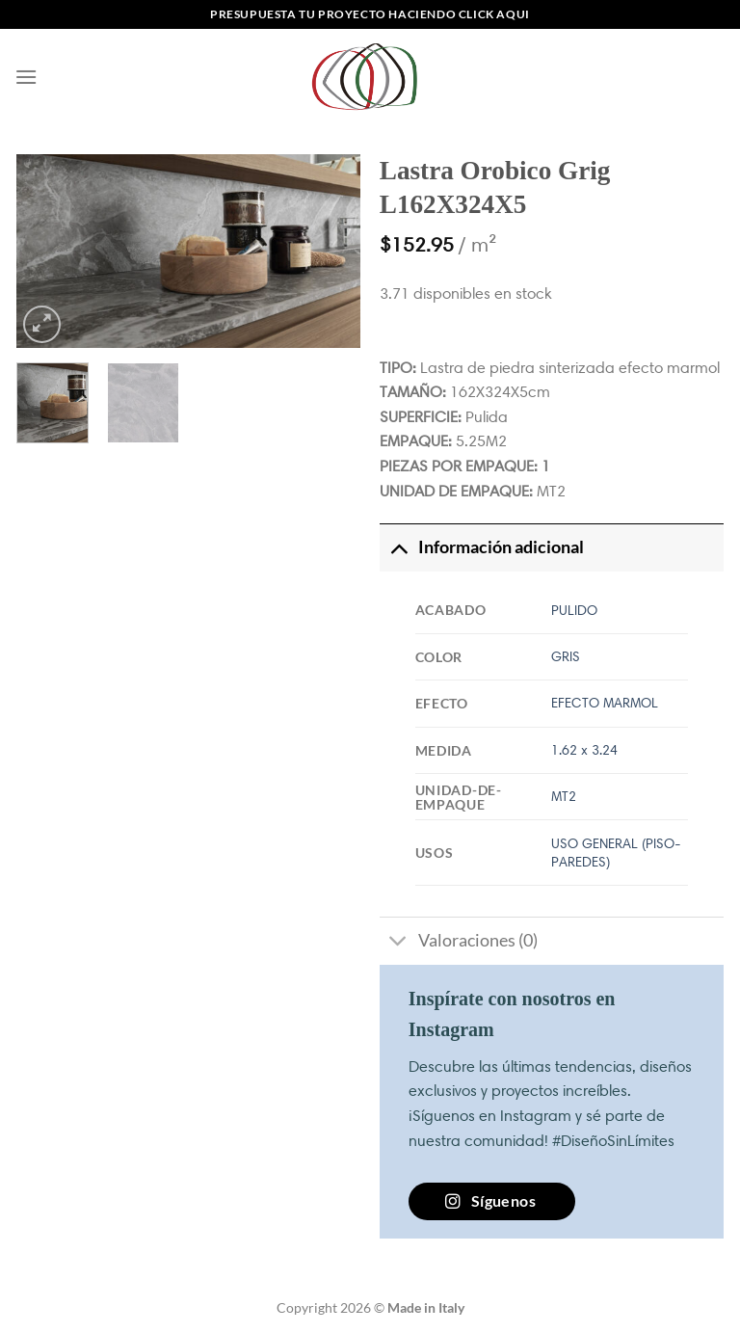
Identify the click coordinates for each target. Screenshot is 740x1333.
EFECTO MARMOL (604, 702)
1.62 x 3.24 (584, 750)
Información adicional (482, 547)
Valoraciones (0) (459, 943)
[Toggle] (398, 547)
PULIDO (574, 610)
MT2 (563, 796)
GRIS (565, 656)
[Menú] (26, 76)
